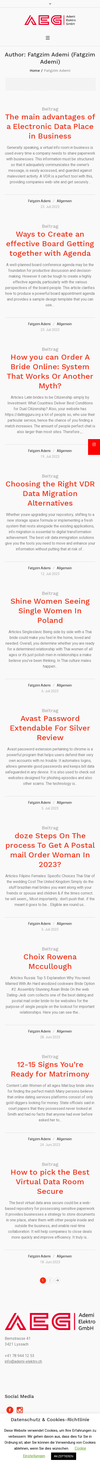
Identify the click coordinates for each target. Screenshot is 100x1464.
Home (35, 70)
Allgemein (64, 201)
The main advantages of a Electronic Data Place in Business (50, 126)
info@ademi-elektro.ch (23, 1361)
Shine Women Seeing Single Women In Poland (50, 611)
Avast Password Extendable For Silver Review (50, 728)
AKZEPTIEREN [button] (63, 1456)
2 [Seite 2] (50, 1280)
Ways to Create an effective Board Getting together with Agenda (50, 243)
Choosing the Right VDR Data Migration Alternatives (50, 493)
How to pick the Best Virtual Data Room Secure (50, 1182)
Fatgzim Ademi (39, 201)
